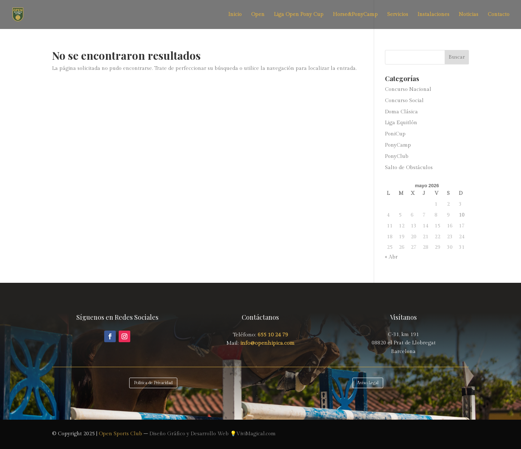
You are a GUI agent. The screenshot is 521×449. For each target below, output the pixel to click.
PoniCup (395, 134)
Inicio (235, 14)
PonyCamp (398, 145)
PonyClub (396, 156)
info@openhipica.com (267, 343)
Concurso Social (404, 101)
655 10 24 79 (273, 335)
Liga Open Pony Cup (298, 14)
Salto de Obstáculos (409, 168)
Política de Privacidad (153, 382)
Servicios (397, 14)
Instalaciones (433, 14)
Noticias (468, 14)
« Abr (391, 257)
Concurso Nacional (408, 89)
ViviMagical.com (256, 434)
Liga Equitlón (401, 123)
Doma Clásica (401, 112)
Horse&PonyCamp (355, 14)
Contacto (498, 14)
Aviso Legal (367, 382)
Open (257, 14)
